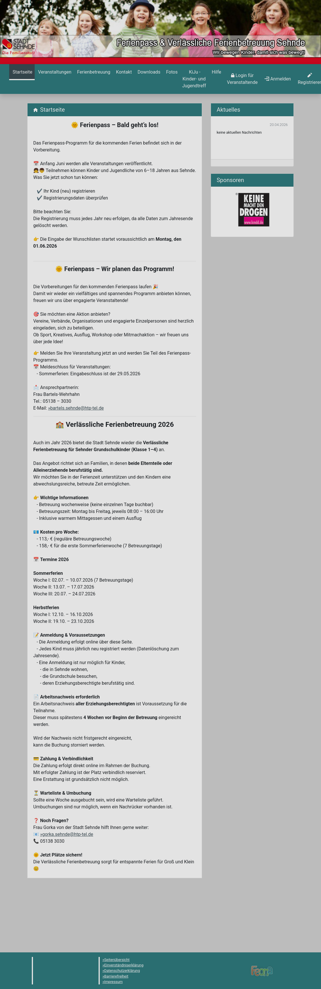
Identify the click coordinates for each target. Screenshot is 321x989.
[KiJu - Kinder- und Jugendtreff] (194, 79)
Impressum (113, 982)
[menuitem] (22, 79)
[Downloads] (148, 72)
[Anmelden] (242, 79)
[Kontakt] (123, 72)
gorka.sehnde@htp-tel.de (67, 834)
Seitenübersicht (117, 960)
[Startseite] (22, 72)
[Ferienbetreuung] (93, 72)
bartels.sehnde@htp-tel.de (77, 408)
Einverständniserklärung (124, 965)
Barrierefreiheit (116, 976)
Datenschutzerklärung (122, 970)
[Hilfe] (171, 72)
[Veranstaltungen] (54, 72)
